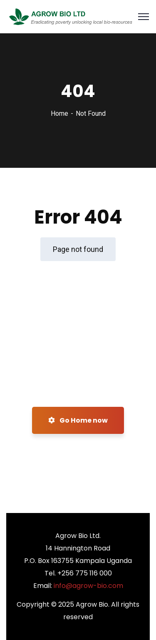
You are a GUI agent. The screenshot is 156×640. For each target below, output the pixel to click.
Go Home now (78, 420)
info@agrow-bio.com (88, 585)
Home (59, 113)
